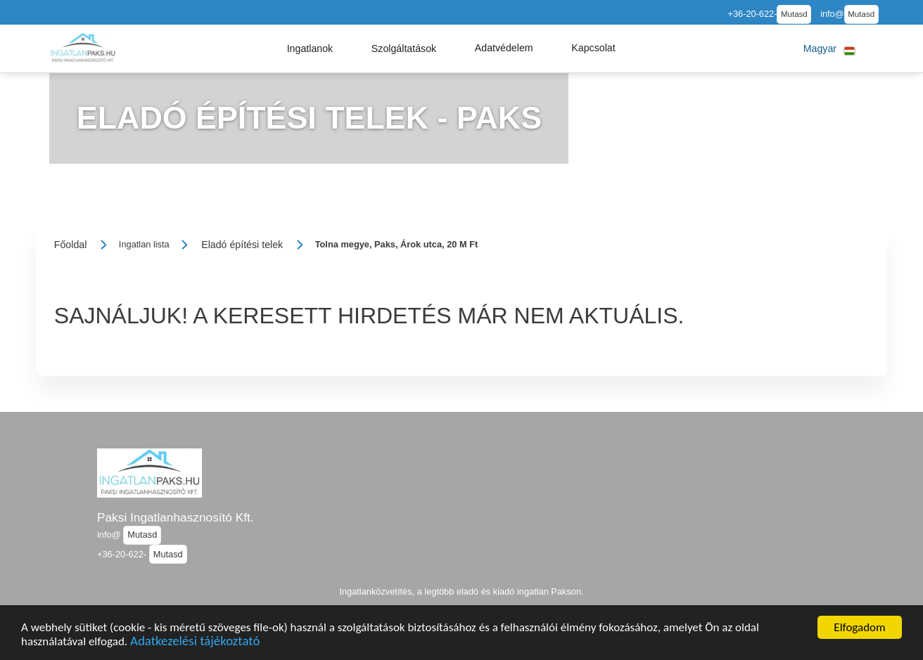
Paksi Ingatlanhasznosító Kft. (175, 517)
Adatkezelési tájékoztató (195, 643)
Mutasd (794, 14)
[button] (310, 48)
